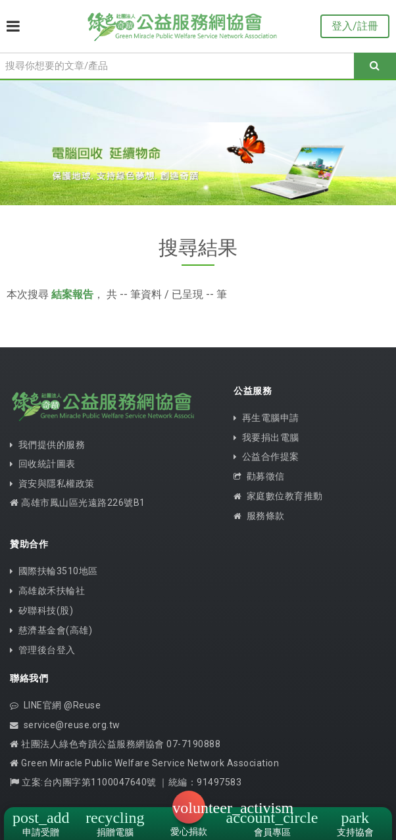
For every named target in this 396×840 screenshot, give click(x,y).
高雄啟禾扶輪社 (47, 590)
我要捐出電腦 (266, 437)
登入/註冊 (355, 26)
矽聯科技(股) (41, 610)
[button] (188, 807)
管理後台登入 (43, 650)
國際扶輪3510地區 (54, 571)
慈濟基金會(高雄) (51, 630)
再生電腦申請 (266, 417)
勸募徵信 (259, 476)
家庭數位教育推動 (278, 496)
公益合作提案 (266, 456)
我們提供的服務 (47, 444)
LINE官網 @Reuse (55, 705)
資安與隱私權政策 (52, 483)
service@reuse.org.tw (65, 725)
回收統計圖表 (43, 463)
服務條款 (259, 515)
